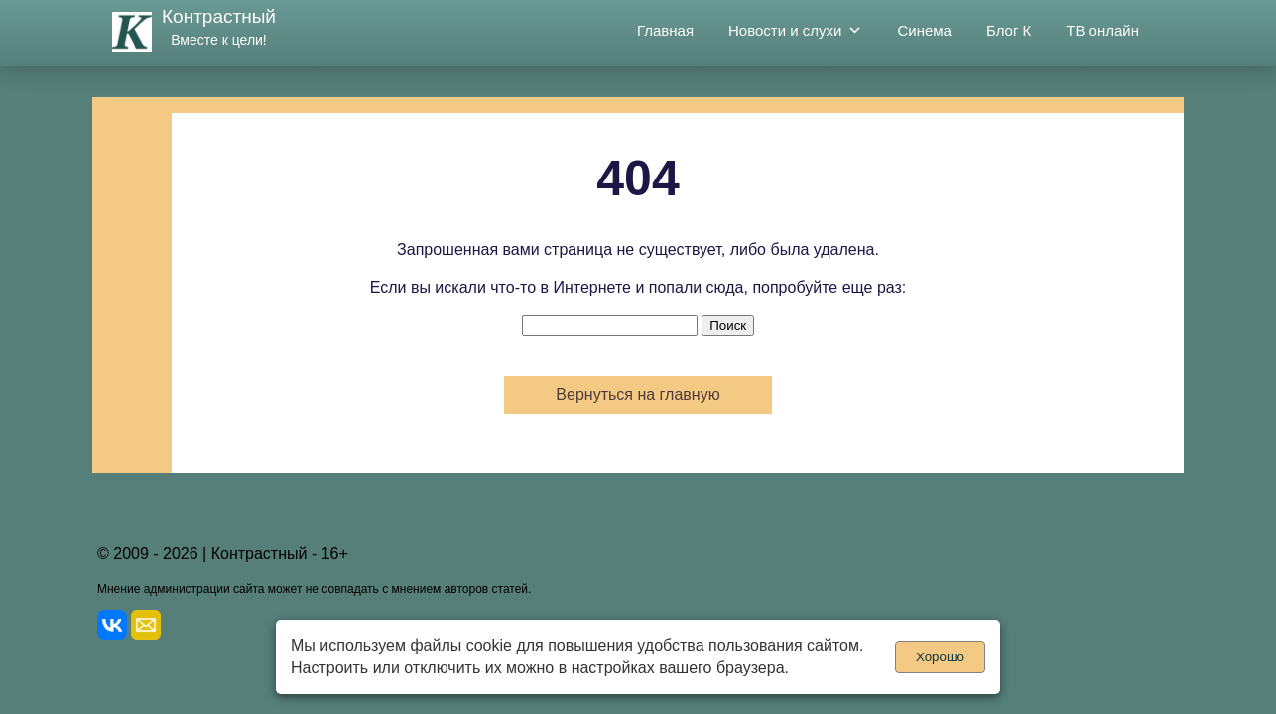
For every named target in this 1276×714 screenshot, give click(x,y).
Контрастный (219, 16)
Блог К (1008, 30)
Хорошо (940, 657)
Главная (665, 30)
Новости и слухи (795, 31)
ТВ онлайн (1102, 30)
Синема (924, 30)
